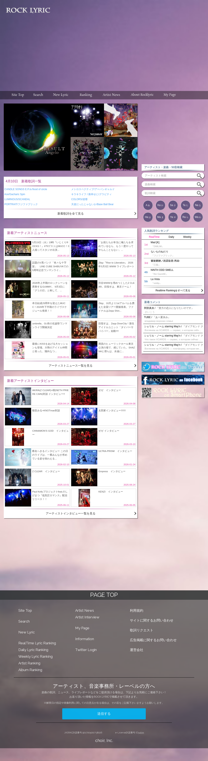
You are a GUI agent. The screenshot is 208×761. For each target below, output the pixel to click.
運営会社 (136, 650)
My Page (82, 628)
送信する (104, 714)
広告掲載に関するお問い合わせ (153, 640)
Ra (186, 217)
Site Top (25, 610)
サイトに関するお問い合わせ (151, 620)
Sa (173, 205)
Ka (160, 205)
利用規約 (136, 611)
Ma (160, 217)
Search (24, 621)
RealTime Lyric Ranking (37, 643)
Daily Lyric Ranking (33, 650)
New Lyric (26, 632)
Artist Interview (87, 617)
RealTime (154, 236)
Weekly (187, 236)
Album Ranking (30, 670)
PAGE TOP (104, 594)
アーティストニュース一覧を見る (71, 365)
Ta (185, 205)
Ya (173, 217)
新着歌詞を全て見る (70, 213)
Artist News (84, 610)
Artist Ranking (29, 663)
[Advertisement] (129, 43)
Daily (171, 236)
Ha (148, 217)
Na (198, 205)
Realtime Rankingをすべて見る (173, 290)
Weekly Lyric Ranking (35, 656)
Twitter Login (86, 650)
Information (84, 639)
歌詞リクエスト (141, 630)
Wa (198, 217)
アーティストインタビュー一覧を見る (70, 513)
